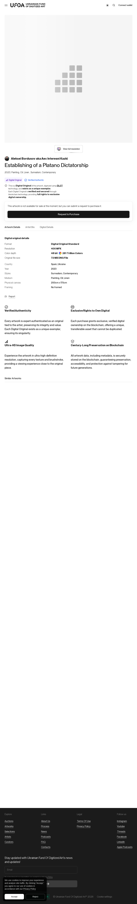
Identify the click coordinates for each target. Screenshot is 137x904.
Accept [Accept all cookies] (14, 896)
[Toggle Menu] (6, 5)
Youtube (121, 826)
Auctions (9, 821)
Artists (8, 836)
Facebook (122, 836)
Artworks (9, 826)
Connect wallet (125, 5)
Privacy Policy (29, 889)
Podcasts (46, 836)
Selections (10, 831)
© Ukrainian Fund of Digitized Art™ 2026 (73, 896)
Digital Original (13, 180)
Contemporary (70, 273)
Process (45, 826)
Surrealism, (56, 273)
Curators (9, 842)
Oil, (61, 278)
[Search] (114, 5)
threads (121, 831)
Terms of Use (84, 821)
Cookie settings (104, 896)
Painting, (55, 278)
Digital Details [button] (46, 227)
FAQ (43, 842)
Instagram (122, 821)
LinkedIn (121, 842)
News (44, 831)
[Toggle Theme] (107, 5)
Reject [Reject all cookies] (35, 896)
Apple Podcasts (124, 847)
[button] (68, 149)
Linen (67, 278)
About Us (45, 821)
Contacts (45, 847)
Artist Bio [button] (30, 227)
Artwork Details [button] (12, 227)
